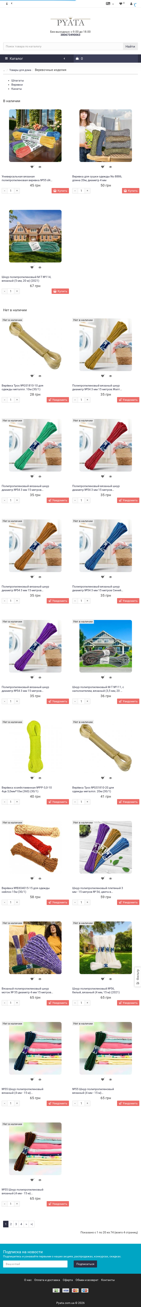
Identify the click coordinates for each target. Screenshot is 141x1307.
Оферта (68, 1280)
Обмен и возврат (87, 1280)
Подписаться (85, 1264)
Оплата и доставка (47, 1280)
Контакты (108, 1280)
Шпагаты (17, 80)
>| (32, 1224)
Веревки (17, 84)
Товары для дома (20, 70)
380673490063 (70, 34)
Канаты (16, 88)
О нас (28, 1280)
